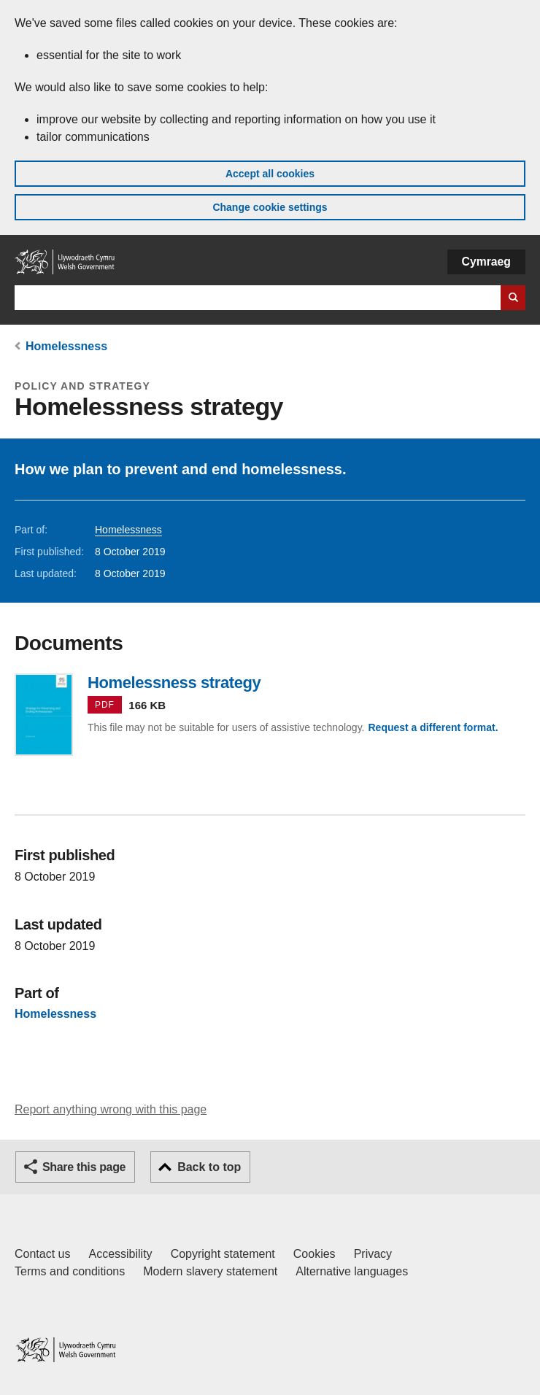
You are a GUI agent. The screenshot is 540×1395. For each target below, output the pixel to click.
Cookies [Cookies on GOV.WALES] (314, 1254)
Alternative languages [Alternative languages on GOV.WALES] (352, 1271)
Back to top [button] (209, 1167)
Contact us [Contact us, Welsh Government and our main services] (42, 1254)
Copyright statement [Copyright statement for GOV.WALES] (223, 1254)
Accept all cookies (270, 173)
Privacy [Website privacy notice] (373, 1254)
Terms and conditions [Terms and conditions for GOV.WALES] (70, 1271)
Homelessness (66, 346)
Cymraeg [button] (486, 261)
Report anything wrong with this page (111, 1109)
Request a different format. (433, 727)
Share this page (84, 1167)
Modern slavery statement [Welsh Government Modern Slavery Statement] (210, 1271)
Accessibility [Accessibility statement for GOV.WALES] (120, 1254)
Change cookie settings (269, 207)
